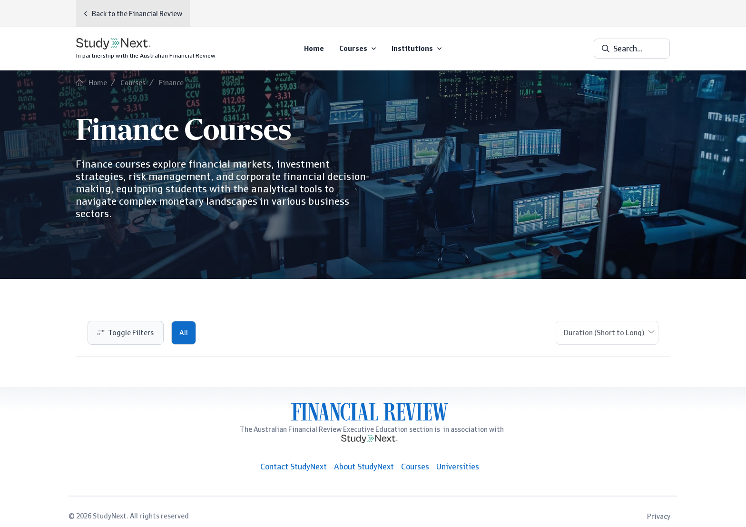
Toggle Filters (131, 332)
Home (97, 83)
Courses (133, 83)
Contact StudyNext (293, 466)
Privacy (658, 516)
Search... (628, 48)
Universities (457, 466)
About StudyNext (364, 466)
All (183, 332)
